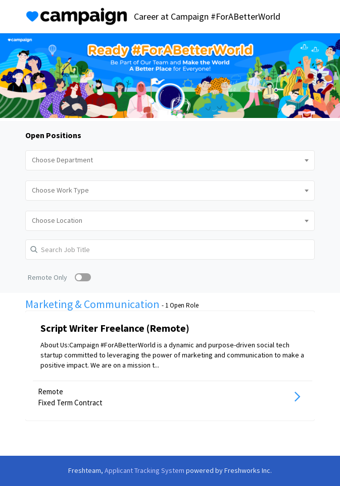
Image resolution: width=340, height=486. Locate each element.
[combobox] (169, 160)
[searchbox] (170, 160)
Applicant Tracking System (145, 470)
